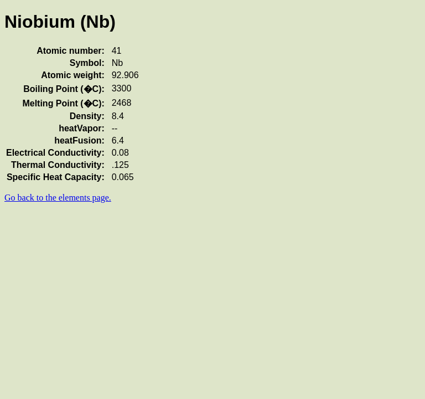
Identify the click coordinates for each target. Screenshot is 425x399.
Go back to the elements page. (57, 197)
